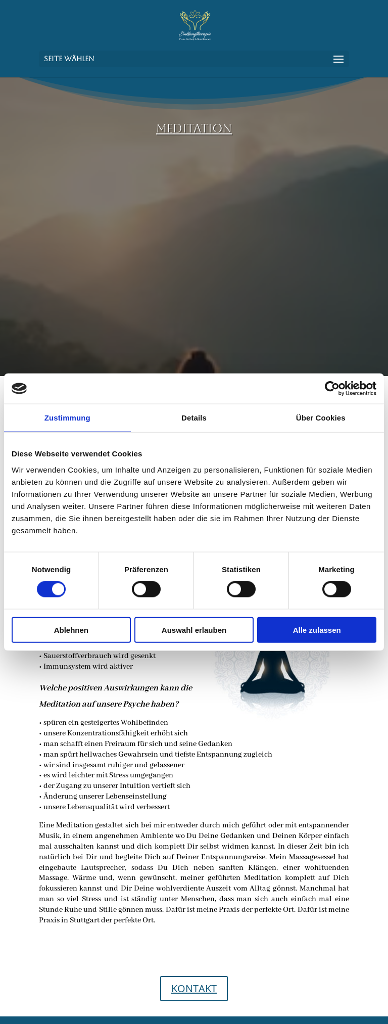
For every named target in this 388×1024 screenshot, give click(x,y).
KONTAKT (194, 988)
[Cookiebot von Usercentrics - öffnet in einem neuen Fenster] (332, 388)
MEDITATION (194, 128)
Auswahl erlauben (194, 629)
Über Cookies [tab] (321, 417)
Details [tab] (194, 417)
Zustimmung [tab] (67, 417)
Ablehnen (71, 629)
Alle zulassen (317, 629)
